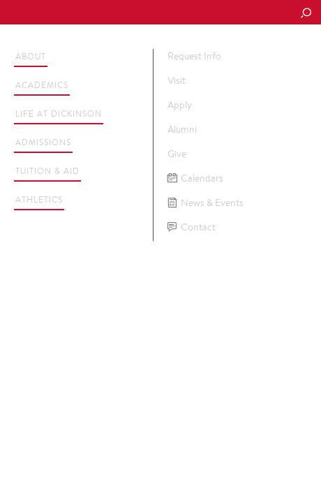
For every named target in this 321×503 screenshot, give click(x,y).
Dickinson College (105, 13)
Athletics (39, 199)
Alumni (182, 129)
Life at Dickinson (58, 113)
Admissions (43, 142)
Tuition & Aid (47, 171)
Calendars (195, 178)
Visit (176, 80)
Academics (41, 85)
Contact (191, 227)
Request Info (194, 56)
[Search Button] (305, 14)
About (30, 56)
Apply (179, 105)
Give (176, 153)
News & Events (205, 203)
